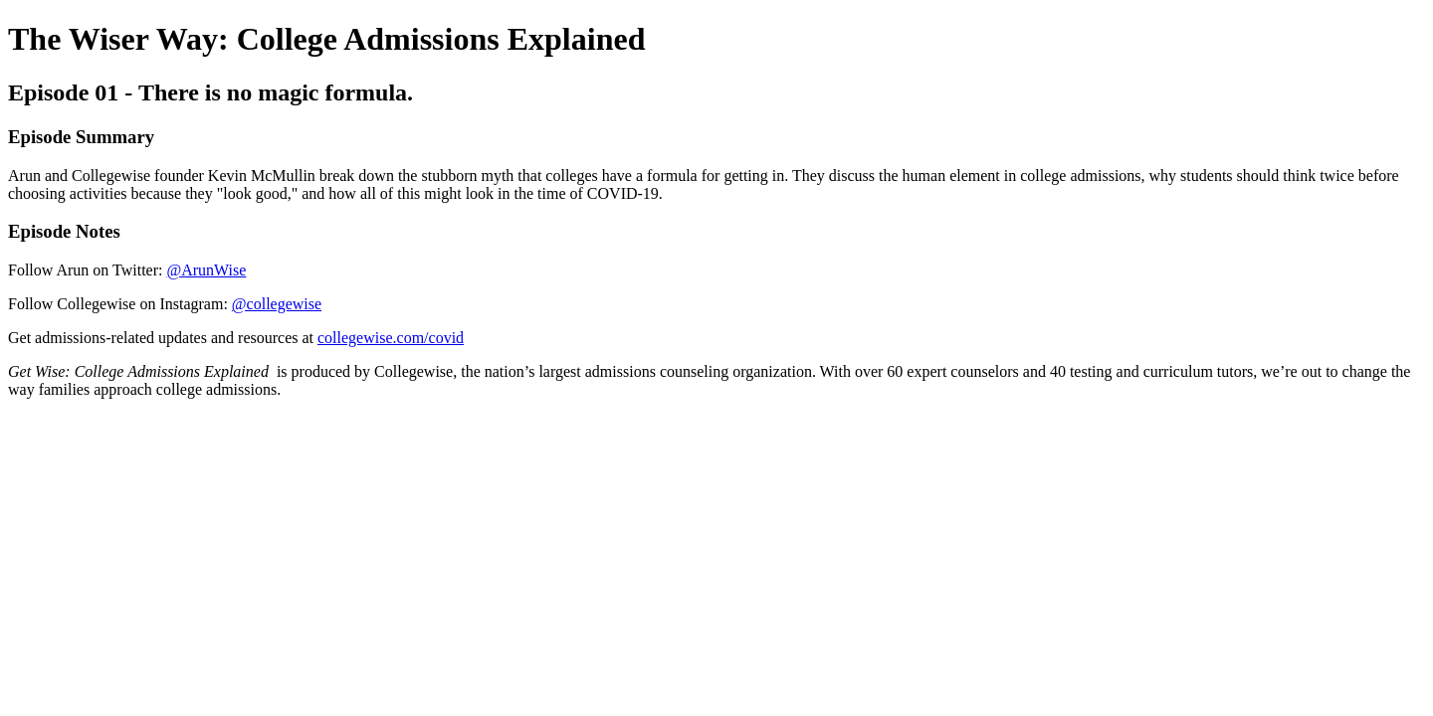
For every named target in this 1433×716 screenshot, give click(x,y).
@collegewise (276, 303)
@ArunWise (206, 270)
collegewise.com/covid (390, 337)
